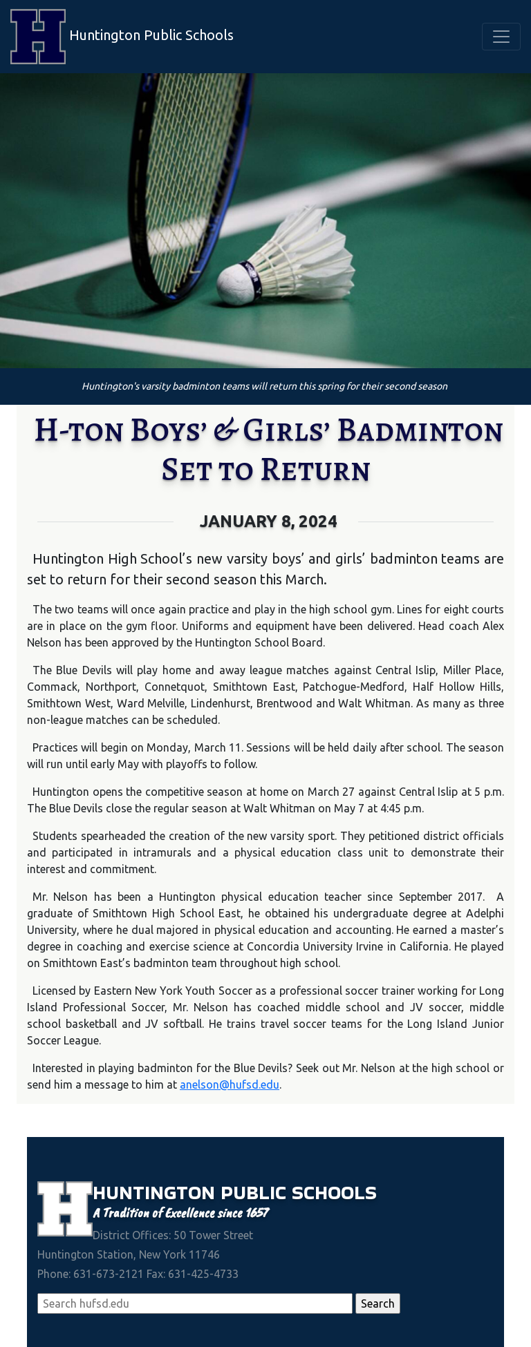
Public (256, 1192)
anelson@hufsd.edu (229, 1084)
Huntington (157, 1192)
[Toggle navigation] (501, 36)
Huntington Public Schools (122, 36)
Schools (334, 1192)
